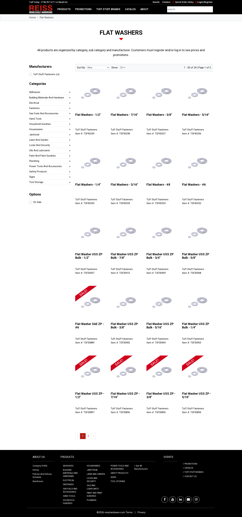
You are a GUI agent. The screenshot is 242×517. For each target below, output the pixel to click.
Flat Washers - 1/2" (88, 114)
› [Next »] (93, 436)
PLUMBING (91, 500)
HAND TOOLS (69, 496)
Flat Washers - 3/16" (124, 184)
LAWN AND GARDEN (96, 474)
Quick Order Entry (184, 2)
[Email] (188, 499)
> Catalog (188, 468)
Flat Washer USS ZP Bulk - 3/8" (124, 325)
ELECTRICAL (68, 480)
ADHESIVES (68, 466)
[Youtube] (172, 499)
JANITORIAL (92, 470)
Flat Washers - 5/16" (195, 114)
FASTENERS (68, 484)
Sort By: (81, 67)
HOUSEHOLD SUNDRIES (69, 501)
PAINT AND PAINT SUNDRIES (94, 494)
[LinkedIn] (180, 499)
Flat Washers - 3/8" (159, 114)
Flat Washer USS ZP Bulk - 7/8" (124, 256)
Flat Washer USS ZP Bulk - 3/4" (160, 256)
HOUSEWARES (93, 466)
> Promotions (190, 464)
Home (32, 17)
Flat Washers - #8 (158, 184)
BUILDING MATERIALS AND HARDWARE (70, 473)
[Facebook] (164, 499)
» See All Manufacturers (141, 467)
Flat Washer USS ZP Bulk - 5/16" (160, 325)
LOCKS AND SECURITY (92, 479)
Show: (114, 67)
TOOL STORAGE (118, 481)
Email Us (63, 2)
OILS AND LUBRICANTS (93, 487)
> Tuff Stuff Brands (193, 472)
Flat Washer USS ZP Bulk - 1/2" (88, 256)
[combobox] (190, 9)
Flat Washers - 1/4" (88, 184)
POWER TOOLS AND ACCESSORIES (120, 467)
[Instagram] (196, 499)
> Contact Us (190, 476)
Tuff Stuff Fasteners (46, 74)
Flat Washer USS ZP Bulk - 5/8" (195, 256)
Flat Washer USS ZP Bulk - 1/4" (195, 325)
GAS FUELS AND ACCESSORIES (70, 490)
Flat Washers (47, 17)
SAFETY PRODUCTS (119, 473)
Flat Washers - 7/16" (124, 114)
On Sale (37, 202)
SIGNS (113, 477)
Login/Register (205, 2)
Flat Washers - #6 (194, 184)
